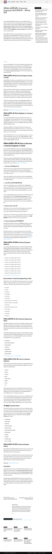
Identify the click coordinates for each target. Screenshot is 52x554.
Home (9, 1)
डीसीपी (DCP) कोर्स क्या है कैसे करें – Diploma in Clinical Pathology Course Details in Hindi (41, 35)
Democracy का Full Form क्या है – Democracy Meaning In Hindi (18, 530)
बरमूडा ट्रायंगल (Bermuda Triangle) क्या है (12, 275)
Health (17, 1)
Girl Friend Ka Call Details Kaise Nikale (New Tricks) (41, 11)
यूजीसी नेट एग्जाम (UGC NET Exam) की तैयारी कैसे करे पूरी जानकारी (8, 530)
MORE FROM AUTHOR (17, 519)
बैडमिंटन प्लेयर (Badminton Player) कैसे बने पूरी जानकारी (41, 31)
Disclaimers (35, 552)
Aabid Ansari (15, 504)
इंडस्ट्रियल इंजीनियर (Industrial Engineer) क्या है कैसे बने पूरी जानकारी (10, 498)
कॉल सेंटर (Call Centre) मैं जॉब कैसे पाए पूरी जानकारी (41, 28)
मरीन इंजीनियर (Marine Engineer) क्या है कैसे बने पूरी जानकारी (26, 498)
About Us (44, 552)
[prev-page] (4, 546)
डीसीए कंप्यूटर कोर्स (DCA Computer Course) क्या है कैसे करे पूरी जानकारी (41, 38)
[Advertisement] (41, 52)
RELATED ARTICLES (8, 519)
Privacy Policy (29, 552)
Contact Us (39, 552)
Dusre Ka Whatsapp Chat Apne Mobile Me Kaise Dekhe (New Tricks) (41, 15)
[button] (47, 1)
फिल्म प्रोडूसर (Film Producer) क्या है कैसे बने (13, 355)
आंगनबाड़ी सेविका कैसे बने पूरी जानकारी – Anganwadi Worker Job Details (41, 42)
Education (13, 1)
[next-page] (6, 546)
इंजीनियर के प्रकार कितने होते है (21, 163)
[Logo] (6, 2)
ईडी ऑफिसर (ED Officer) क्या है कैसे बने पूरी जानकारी (41, 25)
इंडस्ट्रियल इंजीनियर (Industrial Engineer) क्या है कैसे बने (18, 110)
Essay (25, 1)
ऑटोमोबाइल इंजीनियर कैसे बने (13, 463)
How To (21, 1)
